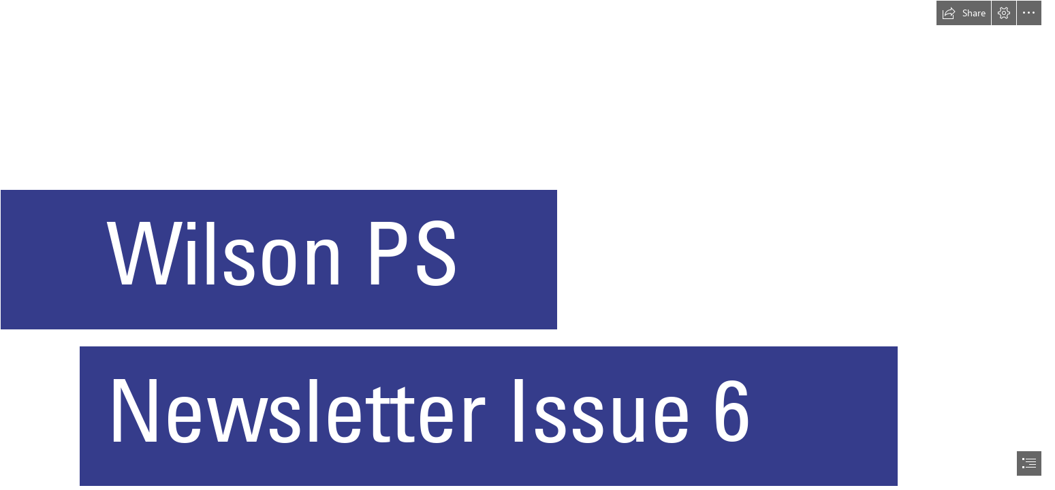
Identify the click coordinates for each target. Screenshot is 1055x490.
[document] (527, 245)
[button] (963, 13)
